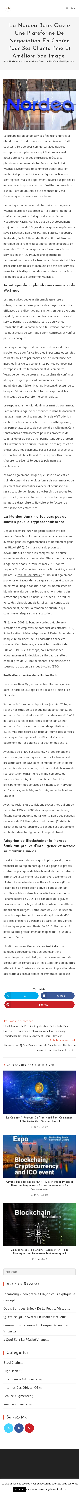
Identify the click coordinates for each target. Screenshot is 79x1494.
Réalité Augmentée (17, 1396)
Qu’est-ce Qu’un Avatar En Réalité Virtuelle (34, 1317)
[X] (8, 1428)
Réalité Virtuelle (15, 1404)
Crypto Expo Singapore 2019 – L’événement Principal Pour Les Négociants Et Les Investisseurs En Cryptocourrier (39, 1186)
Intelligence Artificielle (20, 1379)
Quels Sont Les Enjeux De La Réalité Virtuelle (36, 1308)
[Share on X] (21, 995)
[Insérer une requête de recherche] (39, 1271)
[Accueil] (4, 61)
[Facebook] (19, 1428)
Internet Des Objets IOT (21, 1387)
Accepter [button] (19, 1489)
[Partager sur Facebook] (58, 995)
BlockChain (11, 1362)
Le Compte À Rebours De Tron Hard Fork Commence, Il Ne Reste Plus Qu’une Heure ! (39, 1119)
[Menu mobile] (71, 8)
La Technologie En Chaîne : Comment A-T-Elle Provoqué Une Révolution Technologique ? (39, 1252)
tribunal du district (29, 575)
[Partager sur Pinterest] (39, 1004)
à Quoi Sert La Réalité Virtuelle (26, 1339)
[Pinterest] (29, 1428)
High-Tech (10, 1371)
